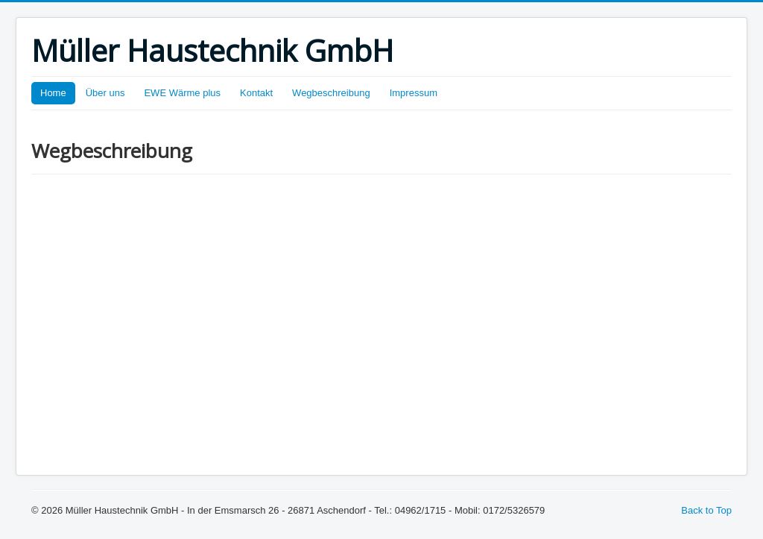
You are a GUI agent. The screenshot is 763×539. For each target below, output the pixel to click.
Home (53, 92)
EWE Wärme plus (182, 92)
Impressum (413, 92)
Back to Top (706, 510)
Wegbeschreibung (331, 92)
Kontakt (256, 92)
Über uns (105, 92)
